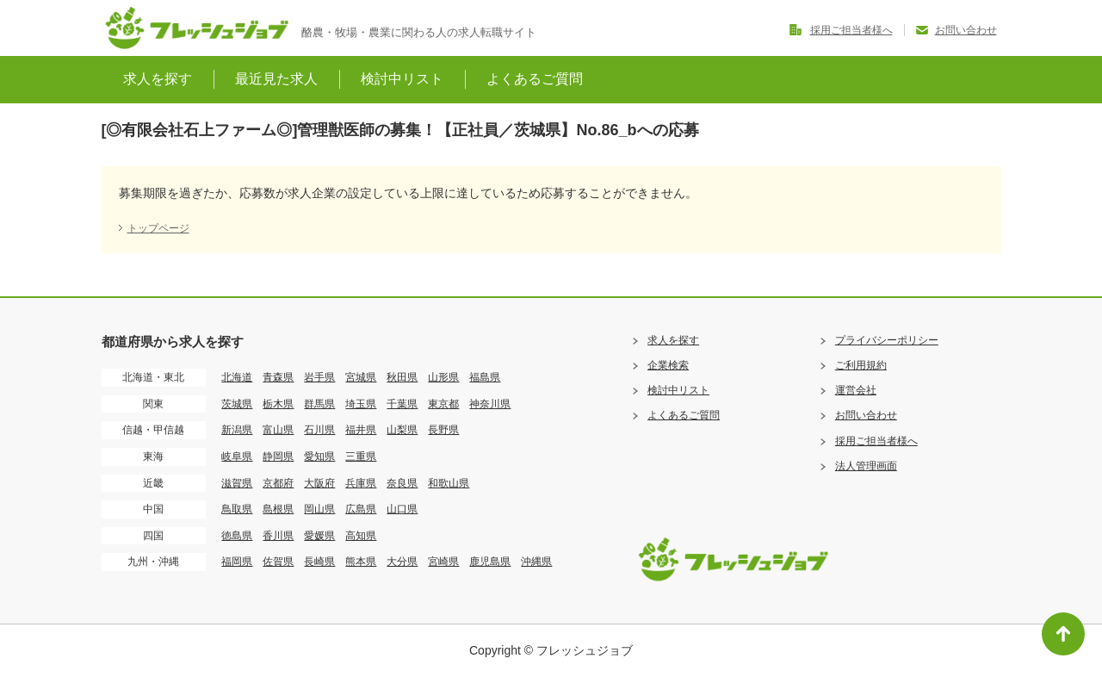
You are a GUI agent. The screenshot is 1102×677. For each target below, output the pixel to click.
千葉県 (402, 404)
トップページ (158, 228)
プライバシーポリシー (886, 340)
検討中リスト (402, 78)
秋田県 (402, 377)
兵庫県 (360, 483)
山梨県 (402, 430)
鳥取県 (236, 509)
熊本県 (360, 562)
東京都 (443, 404)
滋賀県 (236, 483)
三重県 (360, 456)
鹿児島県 (490, 562)
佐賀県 (278, 562)
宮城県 (360, 377)
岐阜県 (236, 456)
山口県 (402, 509)
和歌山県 (448, 483)
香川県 (278, 536)
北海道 (236, 377)
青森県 (278, 377)
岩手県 (319, 377)
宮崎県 (443, 562)
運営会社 (855, 390)
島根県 (278, 509)
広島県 (360, 509)
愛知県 (319, 456)
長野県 (443, 430)
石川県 (319, 430)
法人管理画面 (866, 466)
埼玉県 (360, 404)
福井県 (360, 430)
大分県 (402, 562)
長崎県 (319, 562)
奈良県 (402, 483)
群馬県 (319, 404)
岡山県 (319, 509)
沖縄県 (536, 562)
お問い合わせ (966, 30)
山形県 (443, 377)
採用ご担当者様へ (851, 30)
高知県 (360, 536)
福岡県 (236, 562)
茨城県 (236, 404)
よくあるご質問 (534, 78)
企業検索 (668, 365)
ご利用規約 (861, 365)
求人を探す (157, 78)
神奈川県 (490, 404)
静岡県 (278, 456)
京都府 (278, 483)
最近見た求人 (276, 78)
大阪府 (319, 483)
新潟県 (236, 430)
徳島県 (236, 536)
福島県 (484, 377)
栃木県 (278, 404)
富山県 (278, 430)
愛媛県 (319, 536)
